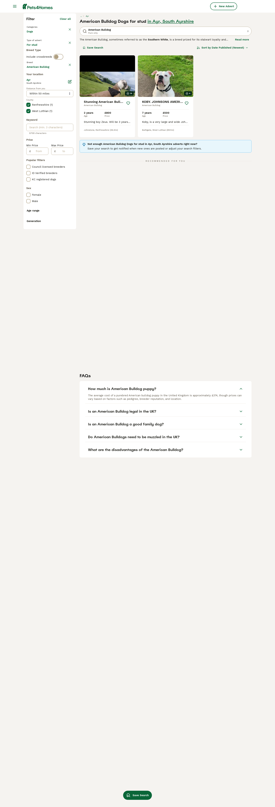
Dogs (30, 98)
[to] (64, 308)
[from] (39, 308)
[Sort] (222, 110)
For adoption (56, 114)
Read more (242, 102)
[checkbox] (28, 159)
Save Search (93, 110)
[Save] (128, 166)
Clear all (65, 82)
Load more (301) (60, 223)
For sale (34, 114)
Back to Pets (35, 89)
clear (67, 143)
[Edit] (69, 238)
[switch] (58, 136)
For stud (34, 122)
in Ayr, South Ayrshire (170, 84)
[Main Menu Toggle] (14, 6)
